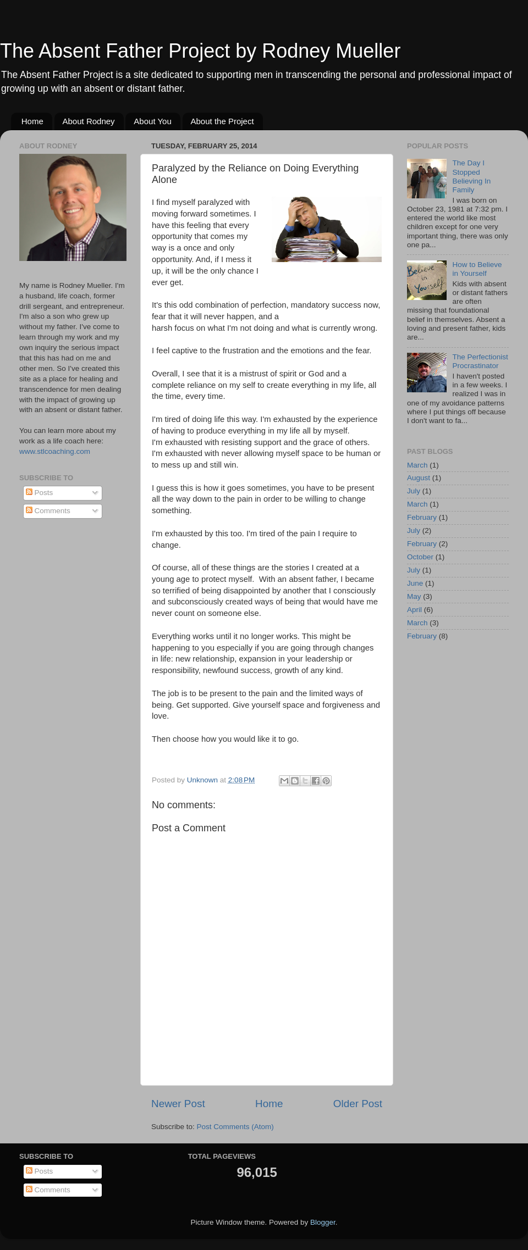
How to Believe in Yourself (477, 268)
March (417, 465)
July (413, 491)
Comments (48, 511)
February (422, 517)
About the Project (222, 121)
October (420, 557)
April (414, 609)
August (418, 478)
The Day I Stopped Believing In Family (471, 176)
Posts (39, 492)
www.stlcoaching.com (54, 451)
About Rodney (89, 121)
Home (32, 121)
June (415, 583)
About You (152, 121)
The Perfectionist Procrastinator (480, 361)
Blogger (323, 1222)
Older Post (357, 1103)
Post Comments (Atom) (235, 1127)
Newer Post (178, 1103)
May (414, 596)
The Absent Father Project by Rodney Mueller (200, 51)
